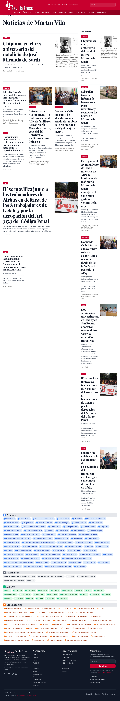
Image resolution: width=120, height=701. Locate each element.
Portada (17, 12)
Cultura (91, 12)
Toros (71, 12)
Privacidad (89, 694)
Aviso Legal (65, 668)
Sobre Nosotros (67, 655)
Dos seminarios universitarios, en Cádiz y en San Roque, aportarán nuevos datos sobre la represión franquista (13, 143)
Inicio (4, 16)
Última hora (27, 12)
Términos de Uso (67, 666)
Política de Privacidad (69, 660)
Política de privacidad (104, 672)
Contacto (65, 671)
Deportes (62, 12)
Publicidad (93, 676)
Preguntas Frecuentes (97, 679)
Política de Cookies (68, 663)
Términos (105, 694)
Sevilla (36, 12)
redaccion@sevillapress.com (26, 695)
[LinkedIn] (16, 674)
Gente (54, 12)
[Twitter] (9, 674)
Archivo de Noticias (39, 682)
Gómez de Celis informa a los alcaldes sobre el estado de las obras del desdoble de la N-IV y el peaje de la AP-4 (66, 121)
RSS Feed (36, 685)
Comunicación (81, 12)
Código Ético (66, 657)
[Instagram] (13, 674)
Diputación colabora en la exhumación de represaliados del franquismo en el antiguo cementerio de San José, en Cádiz (14, 263)
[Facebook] (5, 674)
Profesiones (101, 12)
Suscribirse (103, 666)
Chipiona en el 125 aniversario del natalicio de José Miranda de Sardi (88, 51)
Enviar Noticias (95, 682)
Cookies (97, 694)
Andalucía (45, 12)
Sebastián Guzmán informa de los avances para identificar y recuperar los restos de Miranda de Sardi (14, 98)
